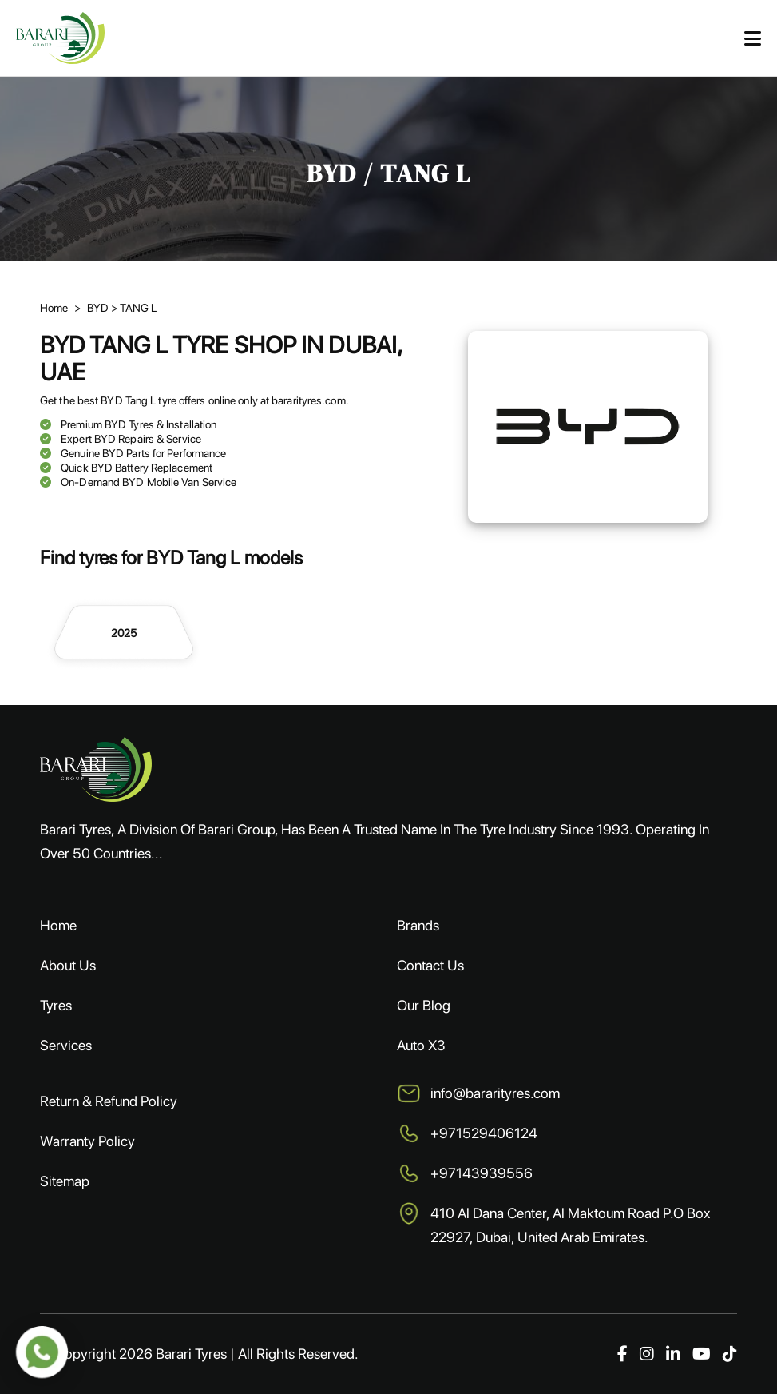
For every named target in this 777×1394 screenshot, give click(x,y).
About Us (68, 965)
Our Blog (423, 1005)
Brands (418, 925)
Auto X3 (421, 1045)
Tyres (56, 1005)
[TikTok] (730, 1354)
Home (58, 925)
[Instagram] (647, 1354)
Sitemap (64, 1181)
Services (66, 1045)
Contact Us (430, 965)
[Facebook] (622, 1354)
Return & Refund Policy (108, 1101)
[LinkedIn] (673, 1354)
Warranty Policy (87, 1141)
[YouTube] (701, 1354)
